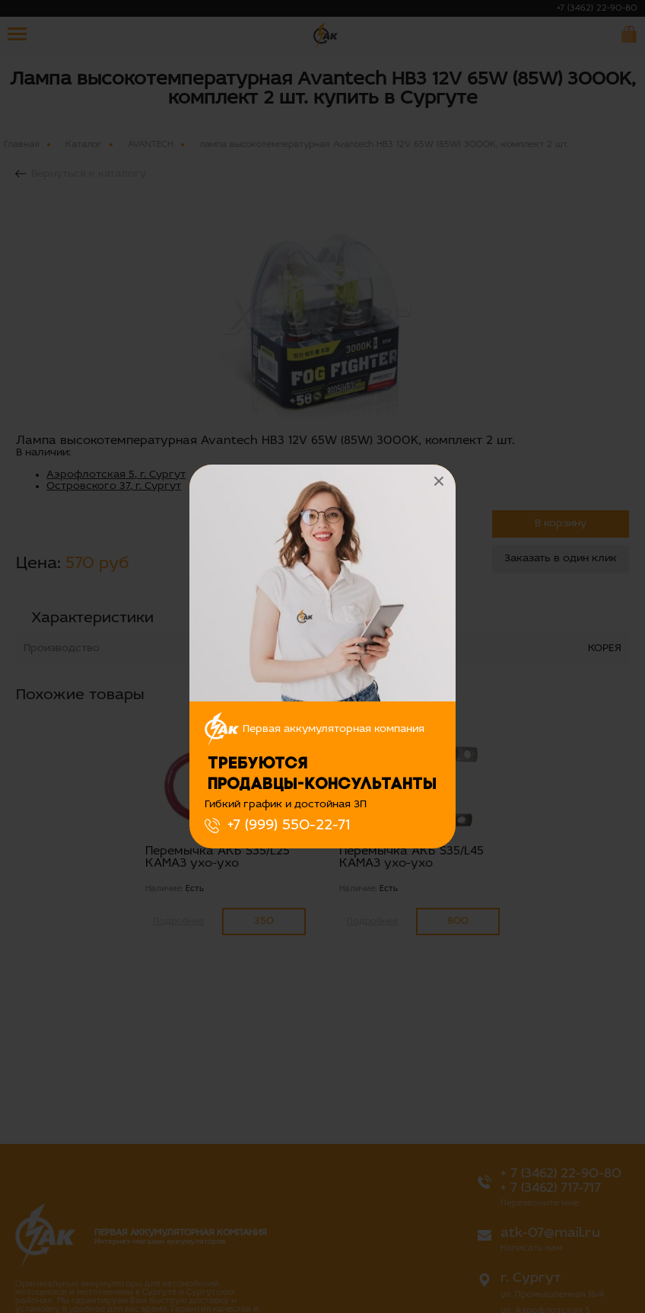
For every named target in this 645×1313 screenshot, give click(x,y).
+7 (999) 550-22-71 (288, 825)
